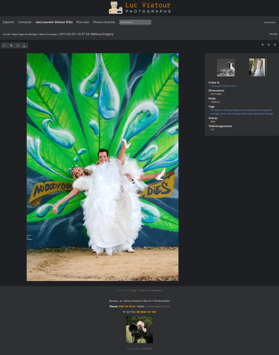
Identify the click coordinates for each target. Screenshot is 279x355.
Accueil (6, 34)
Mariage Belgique (232, 110)
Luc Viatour (216, 110)
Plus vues (82, 22)
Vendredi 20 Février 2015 (223, 86)
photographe (250, 110)
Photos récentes (104, 22)
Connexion (270, 22)
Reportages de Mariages (25, 34)
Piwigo (133, 290)
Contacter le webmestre (150, 290)
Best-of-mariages (48, 34)
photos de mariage (230, 113)
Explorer (8, 22)
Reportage (246, 113)
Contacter (25, 22)
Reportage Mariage (263, 113)
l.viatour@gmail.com (157, 306)
